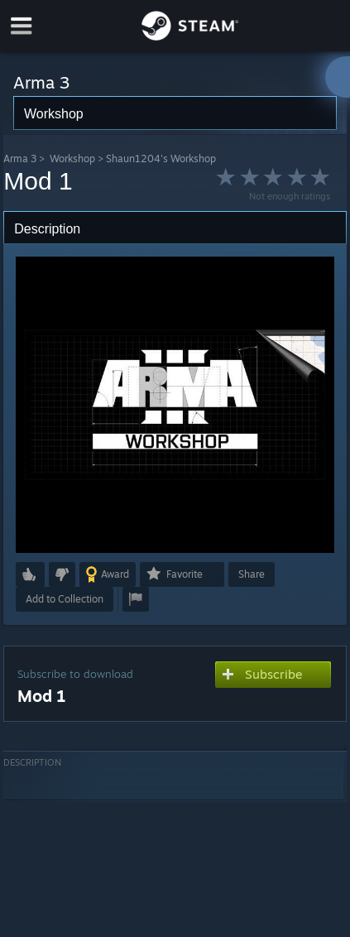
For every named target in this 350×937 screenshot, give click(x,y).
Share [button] (251, 574)
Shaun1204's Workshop (161, 158)
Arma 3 (19, 158)
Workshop (72, 158)
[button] (30, 574)
